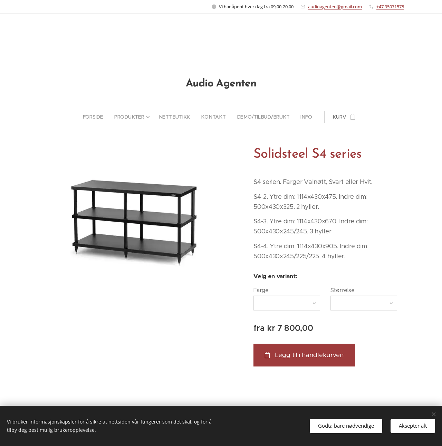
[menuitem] (97, 117)
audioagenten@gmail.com (335, 6)
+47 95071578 (390, 6)
